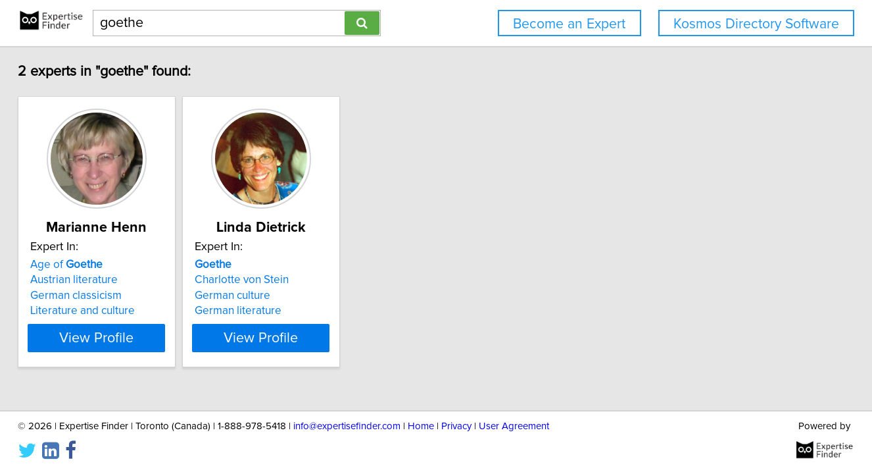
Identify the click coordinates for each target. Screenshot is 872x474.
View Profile (137, 337)
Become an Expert (569, 24)
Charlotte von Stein (298, 280)
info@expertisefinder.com (346, 426)
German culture (289, 296)
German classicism (99, 296)
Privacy (456, 426)
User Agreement (514, 426)
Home (421, 426)
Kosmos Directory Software (756, 24)
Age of (90, 265)
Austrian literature (97, 280)
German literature (294, 311)
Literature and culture (106, 311)
